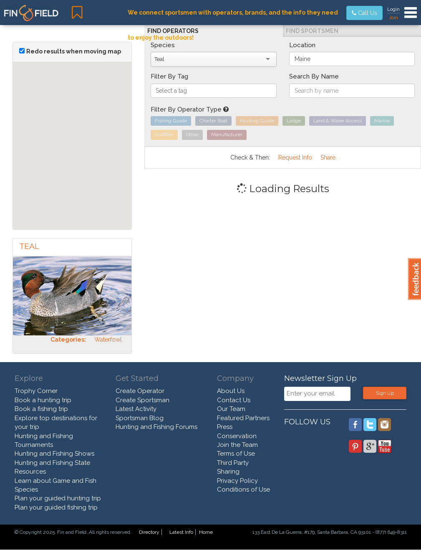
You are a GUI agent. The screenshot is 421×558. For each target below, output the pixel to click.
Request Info (295, 157)
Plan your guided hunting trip (58, 498)
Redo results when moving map (73, 51)
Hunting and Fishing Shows (54, 453)
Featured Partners (243, 418)
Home (206, 532)
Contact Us (233, 400)
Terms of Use (236, 453)
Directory (149, 532)
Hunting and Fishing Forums (156, 427)
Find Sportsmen (312, 31)
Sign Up (385, 393)
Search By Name (314, 76)
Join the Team (237, 445)
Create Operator (140, 391)
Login (393, 9)
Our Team (231, 409)
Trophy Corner (36, 391)
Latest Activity (136, 409)
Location (302, 45)
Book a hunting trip (43, 400)
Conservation (237, 436)
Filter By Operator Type (190, 109)
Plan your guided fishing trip (56, 507)
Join (393, 17)
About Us (231, 391)
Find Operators (173, 31)
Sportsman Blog (140, 418)
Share (327, 157)
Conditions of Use (243, 489)
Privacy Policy (237, 480)
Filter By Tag (169, 76)
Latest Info (181, 532)
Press (224, 427)
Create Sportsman (142, 400)
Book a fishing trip (41, 409)
